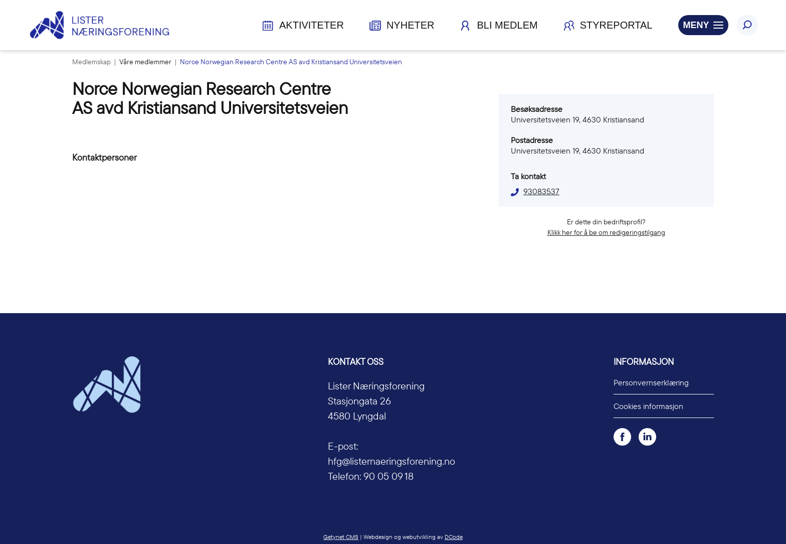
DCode (454, 536)
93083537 (541, 191)
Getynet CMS (340, 536)
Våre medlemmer (146, 61)
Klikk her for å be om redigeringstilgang (606, 232)
